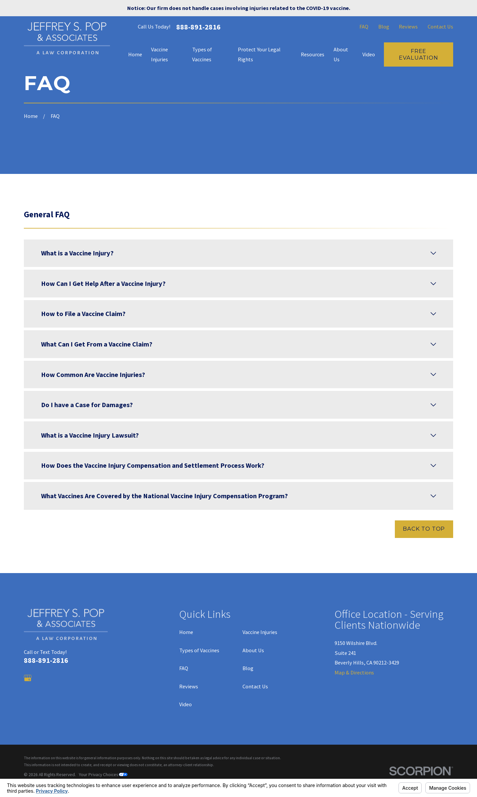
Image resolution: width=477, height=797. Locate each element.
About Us (253, 650)
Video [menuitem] (368, 54)
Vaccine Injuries (259, 632)
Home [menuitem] (135, 54)
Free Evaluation (418, 54)
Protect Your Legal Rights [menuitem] (259, 54)
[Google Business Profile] (27, 678)
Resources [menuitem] (312, 54)
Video (185, 704)
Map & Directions (354, 672)
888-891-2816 (198, 26)
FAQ (363, 26)
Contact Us (440, 26)
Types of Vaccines (199, 650)
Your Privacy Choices (103, 774)
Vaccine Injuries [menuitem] (159, 54)
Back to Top (424, 528)
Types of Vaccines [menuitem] (202, 54)
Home (186, 632)
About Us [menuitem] (341, 54)
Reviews (408, 26)
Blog (383, 26)
